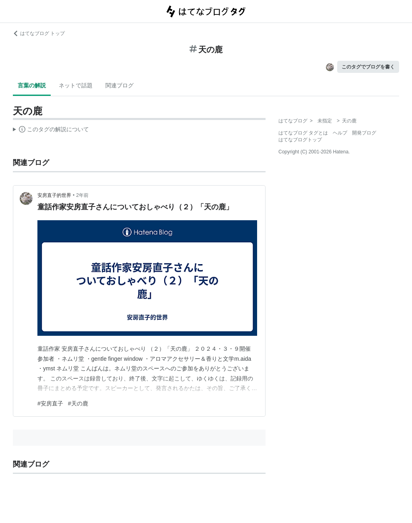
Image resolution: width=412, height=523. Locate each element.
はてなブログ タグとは (303, 133)
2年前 (82, 195)
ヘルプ (340, 133)
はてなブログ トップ (39, 33)
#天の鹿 (78, 403)
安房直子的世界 (54, 195)
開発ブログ (364, 133)
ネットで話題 (76, 85)
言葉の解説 (32, 85)
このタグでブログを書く (368, 67)
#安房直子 (50, 403)
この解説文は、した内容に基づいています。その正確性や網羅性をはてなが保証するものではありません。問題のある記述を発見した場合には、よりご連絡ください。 (51, 130)
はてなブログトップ (300, 140)
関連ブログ (119, 85)
